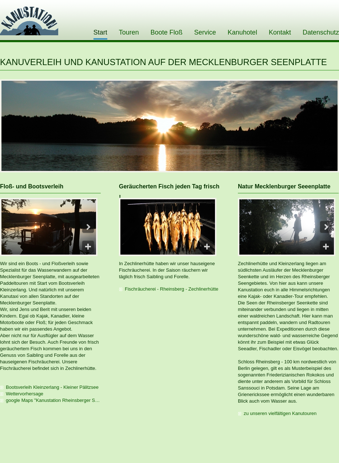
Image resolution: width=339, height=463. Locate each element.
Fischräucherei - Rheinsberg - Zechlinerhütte (171, 289)
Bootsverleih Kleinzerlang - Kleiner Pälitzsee (52, 387)
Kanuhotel (242, 32)
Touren (129, 32)
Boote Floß (167, 32)
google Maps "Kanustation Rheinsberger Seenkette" (53, 400)
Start (100, 32)
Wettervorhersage (24, 393)
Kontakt (280, 32)
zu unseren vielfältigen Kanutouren (280, 413)
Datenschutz (321, 32)
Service (205, 32)
